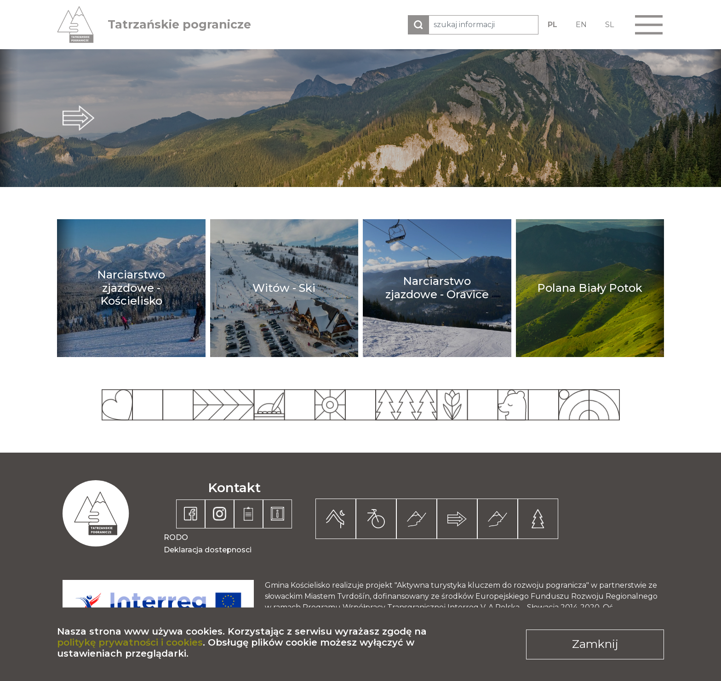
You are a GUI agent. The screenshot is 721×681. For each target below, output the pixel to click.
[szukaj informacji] (483, 24)
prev (9, 118)
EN (581, 24)
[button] (649, 24)
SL (609, 24)
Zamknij (595, 644)
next (712, 118)
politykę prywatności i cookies (130, 642)
